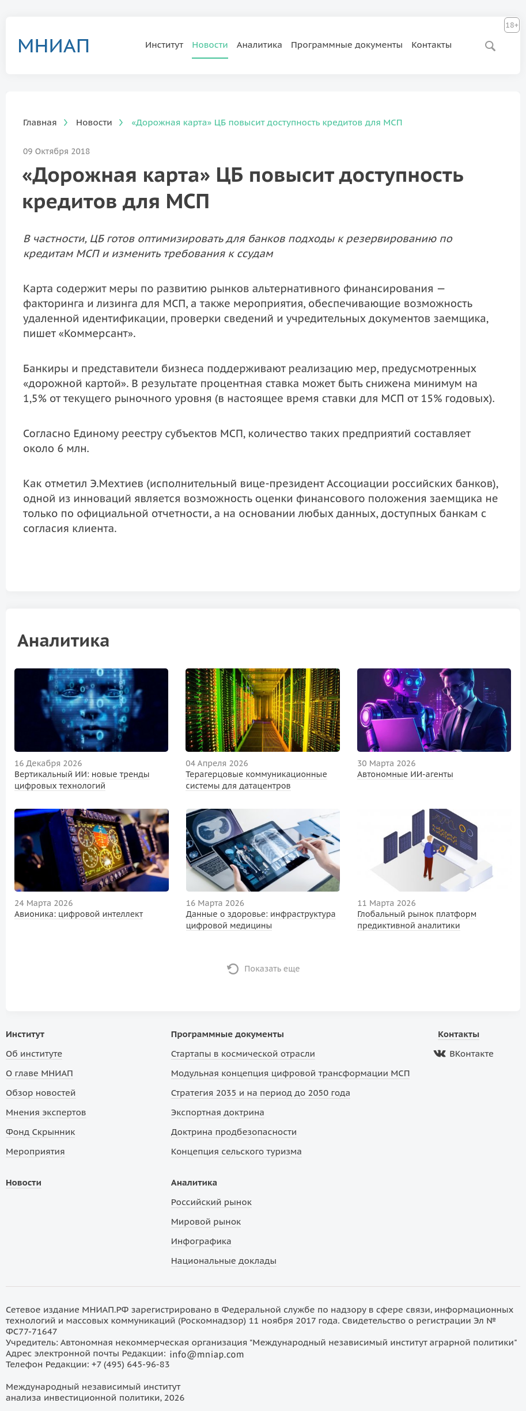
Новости (210, 44)
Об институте (34, 1053)
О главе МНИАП (39, 1073)
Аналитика (259, 44)
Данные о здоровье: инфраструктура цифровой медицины (261, 920)
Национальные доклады (224, 1260)
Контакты (431, 44)
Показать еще (272, 968)
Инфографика (201, 1241)
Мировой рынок (206, 1221)
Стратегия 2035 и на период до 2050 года (260, 1092)
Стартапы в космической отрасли (243, 1053)
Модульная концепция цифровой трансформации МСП (290, 1073)
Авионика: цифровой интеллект (78, 914)
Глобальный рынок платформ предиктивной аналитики (416, 920)
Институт (164, 44)
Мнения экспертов (46, 1112)
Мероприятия (35, 1151)
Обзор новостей (41, 1092)
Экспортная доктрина (217, 1112)
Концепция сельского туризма (236, 1151)
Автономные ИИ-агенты (405, 774)
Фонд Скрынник (40, 1131)
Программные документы (347, 44)
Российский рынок (211, 1201)
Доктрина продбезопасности (234, 1131)
